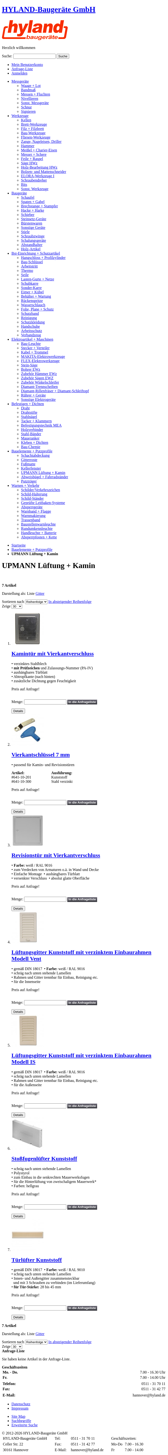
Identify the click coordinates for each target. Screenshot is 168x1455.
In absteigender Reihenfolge (69, 602)
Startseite (18, 545)
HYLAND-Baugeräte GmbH (48, 9)
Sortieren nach (13, 602)
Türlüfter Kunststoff (36, 1260)
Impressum (19, 1408)
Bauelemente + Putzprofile (31, 550)
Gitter (40, 593)
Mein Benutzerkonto (27, 65)
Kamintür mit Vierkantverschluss (52, 653)
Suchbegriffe (21, 1421)
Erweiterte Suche (24, 1425)
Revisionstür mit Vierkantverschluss (55, 855)
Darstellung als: (14, 593)
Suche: (7, 56)
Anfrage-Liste (22, 69)
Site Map (18, 1416)
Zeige (6, 606)
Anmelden (19, 73)
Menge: (17, 702)
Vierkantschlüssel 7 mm (40, 755)
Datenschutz (20, 1404)
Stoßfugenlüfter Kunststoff (44, 1158)
